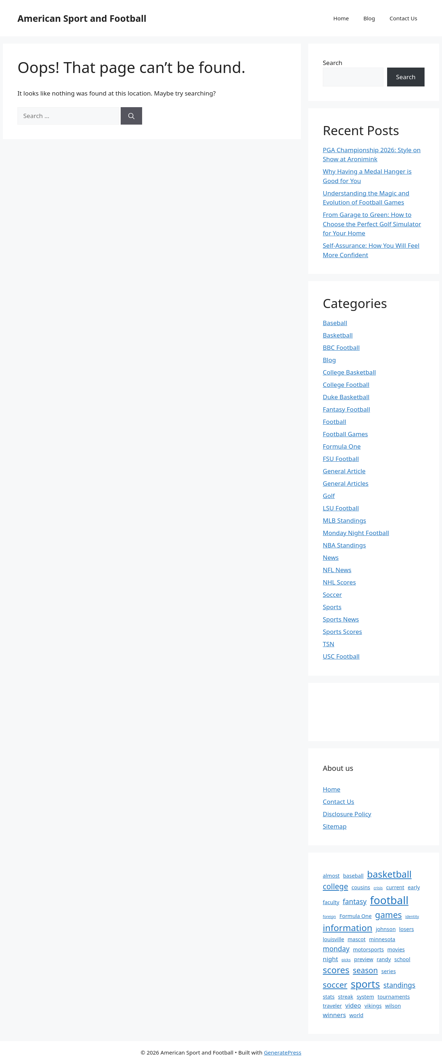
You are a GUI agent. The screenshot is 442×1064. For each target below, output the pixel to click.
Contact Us (403, 18)
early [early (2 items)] (414, 887)
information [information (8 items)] (347, 928)
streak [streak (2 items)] (345, 996)
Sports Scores (342, 631)
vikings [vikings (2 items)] (373, 1005)
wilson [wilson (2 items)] (393, 1005)
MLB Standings (344, 520)
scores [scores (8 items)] (336, 970)
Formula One (342, 446)
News (331, 557)
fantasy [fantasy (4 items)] (355, 901)
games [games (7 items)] (388, 915)
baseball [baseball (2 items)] (353, 875)
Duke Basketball (346, 397)
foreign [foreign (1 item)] (329, 916)
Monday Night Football (356, 533)
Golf (329, 495)
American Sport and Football (81, 18)
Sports (332, 607)
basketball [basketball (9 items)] (389, 874)
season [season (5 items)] (365, 970)
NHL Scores (339, 582)
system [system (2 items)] (365, 996)
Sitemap (334, 826)
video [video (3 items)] (353, 1005)
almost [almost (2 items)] (331, 875)
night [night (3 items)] (330, 959)
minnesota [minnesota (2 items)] (382, 939)
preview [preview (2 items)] (363, 959)
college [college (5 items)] (335, 886)
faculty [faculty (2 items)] (331, 902)
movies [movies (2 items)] (396, 949)
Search (332, 62)
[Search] (131, 116)
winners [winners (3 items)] (334, 1015)
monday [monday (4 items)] (336, 949)
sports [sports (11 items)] (365, 984)
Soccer (332, 594)
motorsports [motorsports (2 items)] (368, 949)
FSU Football (341, 458)
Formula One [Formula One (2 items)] (355, 916)
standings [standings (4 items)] (399, 985)
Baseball (335, 323)
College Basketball (349, 372)
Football (334, 421)
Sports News (341, 619)
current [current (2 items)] (395, 887)
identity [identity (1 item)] (412, 916)
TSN (328, 644)
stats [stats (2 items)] (328, 996)
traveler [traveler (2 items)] (332, 1005)
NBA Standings (344, 545)
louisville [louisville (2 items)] (333, 939)
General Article (344, 471)
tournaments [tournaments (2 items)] (394, 996)
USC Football (341, 656)
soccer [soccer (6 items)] (335, 984)
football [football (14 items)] (389, 900)
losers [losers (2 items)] (406, 929)
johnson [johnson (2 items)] (386, 929)
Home (341, 18)
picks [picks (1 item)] (345, 959)
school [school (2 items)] (402, 959)
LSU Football (341, 508)
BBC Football (341, 347)
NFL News (337, 570)
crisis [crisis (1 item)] (378, 887)
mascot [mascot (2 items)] (356, 939)
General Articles (346, 483)
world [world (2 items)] (356, 1015)
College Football (346, 384)
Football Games (345, 434)
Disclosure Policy (347, 814)
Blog (369, 18)
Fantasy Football (346, 409)
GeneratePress (282, 1052)
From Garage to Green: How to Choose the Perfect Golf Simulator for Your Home (372, 223)
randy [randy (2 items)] (384, 959)
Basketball (338, 335)
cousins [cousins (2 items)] (360, 887)
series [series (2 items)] (388, 971)
